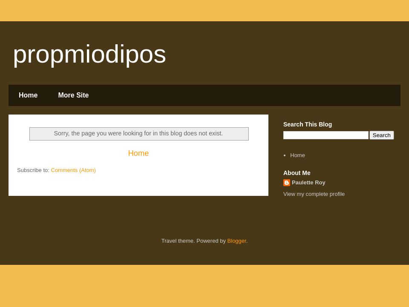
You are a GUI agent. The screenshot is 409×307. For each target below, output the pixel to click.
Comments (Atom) (73, 170)
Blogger (237, 241)
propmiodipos (89, 54)
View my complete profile (314, 194)
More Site (73, 95)
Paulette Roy (308, 182)
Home (28, 95)
